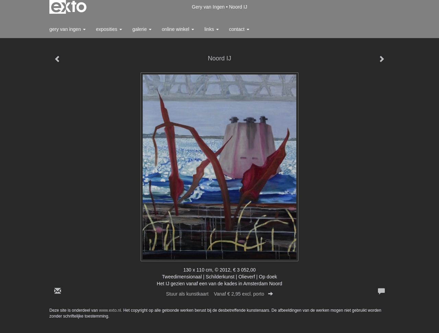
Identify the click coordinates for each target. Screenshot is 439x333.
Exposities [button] (109, 29)
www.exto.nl (110, 310)
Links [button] (211, 29)
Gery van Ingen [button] (67, 29)
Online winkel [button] (178, 29)
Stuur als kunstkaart (219, 294)
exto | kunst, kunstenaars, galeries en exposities (68, 7)
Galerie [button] (142, 29)
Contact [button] (239, 29)
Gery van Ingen (208, 7)
